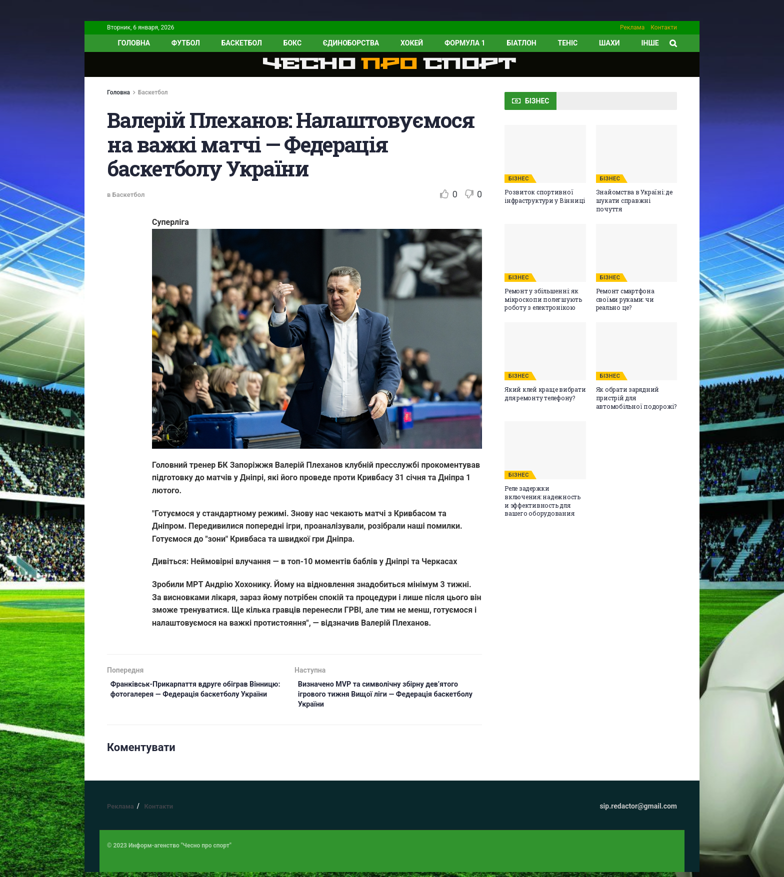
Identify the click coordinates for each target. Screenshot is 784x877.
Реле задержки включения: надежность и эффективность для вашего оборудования (542, 500)
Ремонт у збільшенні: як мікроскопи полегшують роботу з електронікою (543, 299)
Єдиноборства (351, 43)
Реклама (632, 27)
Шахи (609, 43)
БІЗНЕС (518, 178)
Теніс (568, 43)
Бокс (293, 43)
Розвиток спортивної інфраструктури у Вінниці (544, 196)
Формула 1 (465, 43)
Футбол (186, 43)
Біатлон (521, 43)
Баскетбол (242, 43)
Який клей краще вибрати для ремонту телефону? (545, 393)
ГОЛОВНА (134, 43)
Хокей (411, 43)
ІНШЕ (649, 43)
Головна (118, 92)
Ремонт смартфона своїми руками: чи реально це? (625, 299)
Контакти (663, 27)
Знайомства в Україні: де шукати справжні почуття (634, 200)
